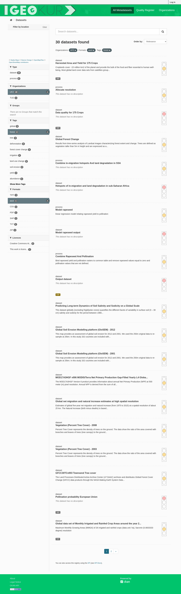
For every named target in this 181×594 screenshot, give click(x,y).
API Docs (97, 563)
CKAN (125, 581)
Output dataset (64, 279)
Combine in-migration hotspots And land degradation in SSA (88, 163)
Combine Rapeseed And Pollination (75, 256)
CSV (58, 294)
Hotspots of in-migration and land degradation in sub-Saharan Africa (92, 186)
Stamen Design (26, 60)
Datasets (21, 20)
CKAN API (14, 585)
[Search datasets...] (108, 31)
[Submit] (163, 31)
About (12, 578)
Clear (45, 27)
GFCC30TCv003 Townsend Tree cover (76, 473)
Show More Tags (17, 184)
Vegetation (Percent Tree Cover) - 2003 (76, 449)
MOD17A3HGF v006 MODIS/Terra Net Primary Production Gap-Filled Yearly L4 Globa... (102, 377)
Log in (172, 2)
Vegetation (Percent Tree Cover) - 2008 (76, 425)
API (89, 563)
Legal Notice (15, 582)
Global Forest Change (67, 139)
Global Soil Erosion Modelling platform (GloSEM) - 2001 (85, 353)
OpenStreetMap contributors (18, 62)
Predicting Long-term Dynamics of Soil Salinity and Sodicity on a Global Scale (98, 306)
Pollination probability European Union (76, 497)
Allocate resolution (66, 90)
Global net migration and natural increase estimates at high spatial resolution (97, 401)
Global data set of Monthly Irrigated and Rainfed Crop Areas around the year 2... (98, 523)
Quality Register (145, 10)
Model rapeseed (64, 210)
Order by (138, 41)
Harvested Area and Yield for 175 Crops (77, 63)
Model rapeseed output (68, 232)
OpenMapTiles (39, 60)
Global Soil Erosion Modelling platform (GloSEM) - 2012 (85, 330)
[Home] (11, 20)
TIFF (58, 78)
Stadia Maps (14, 60)
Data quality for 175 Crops (70, 112)
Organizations (167, 10)
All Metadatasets (122, 10)
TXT (57, 539)
